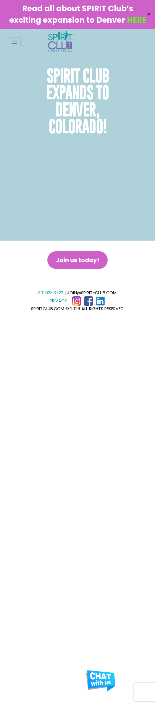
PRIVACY (58, 301)
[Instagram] (76, 301)
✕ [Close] (149, 14)
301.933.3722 (50, 293)
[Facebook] (88, 301)
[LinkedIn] (100, 301)
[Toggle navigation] (14, 42)
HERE (136, 20)
